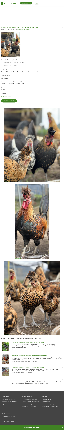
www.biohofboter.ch (6, 96)
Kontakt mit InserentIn (9, 100)
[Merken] (62, 27)
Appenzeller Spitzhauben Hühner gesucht (27, 380)
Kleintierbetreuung (27, 404)
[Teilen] (62, 427)
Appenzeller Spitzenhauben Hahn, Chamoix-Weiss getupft (28, 367)
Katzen (49, 399)
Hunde (44, 399)
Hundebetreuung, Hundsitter (30, 399)
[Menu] (37, 3)
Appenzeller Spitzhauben (23, 29)
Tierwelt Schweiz (5, 71)
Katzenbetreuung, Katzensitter (30, 401)
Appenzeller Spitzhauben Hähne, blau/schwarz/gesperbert (28, 342)
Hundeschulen (46, 401)
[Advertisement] (32, 15)
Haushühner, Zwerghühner (9, 401)
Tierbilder (4, 421)
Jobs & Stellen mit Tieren (29, 406)
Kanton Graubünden (18, 71)
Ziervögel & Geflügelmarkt (9, 399)
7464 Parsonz (30, 71)
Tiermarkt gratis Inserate (8, 416)
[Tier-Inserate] (10, 3)
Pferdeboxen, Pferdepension (50, 406)
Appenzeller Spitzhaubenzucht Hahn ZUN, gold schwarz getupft (29, 355)
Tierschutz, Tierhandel (8, 419)
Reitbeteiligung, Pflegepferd (49, 404)
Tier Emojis (11, 421)
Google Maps (40, 71)
